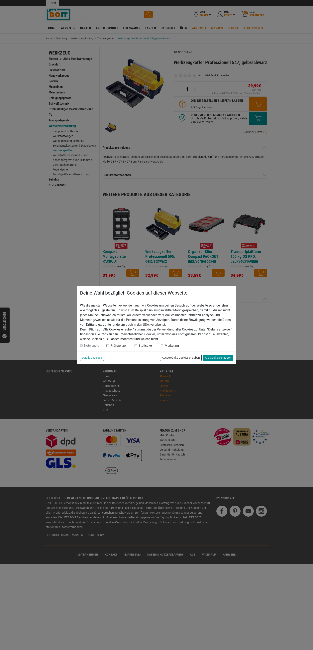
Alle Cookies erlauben (218, 357)
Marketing (172, 345)
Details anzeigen (92, 357)
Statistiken (146, 345)
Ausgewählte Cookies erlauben (181, 357)
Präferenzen (118, 345)
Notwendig (91, 345)
